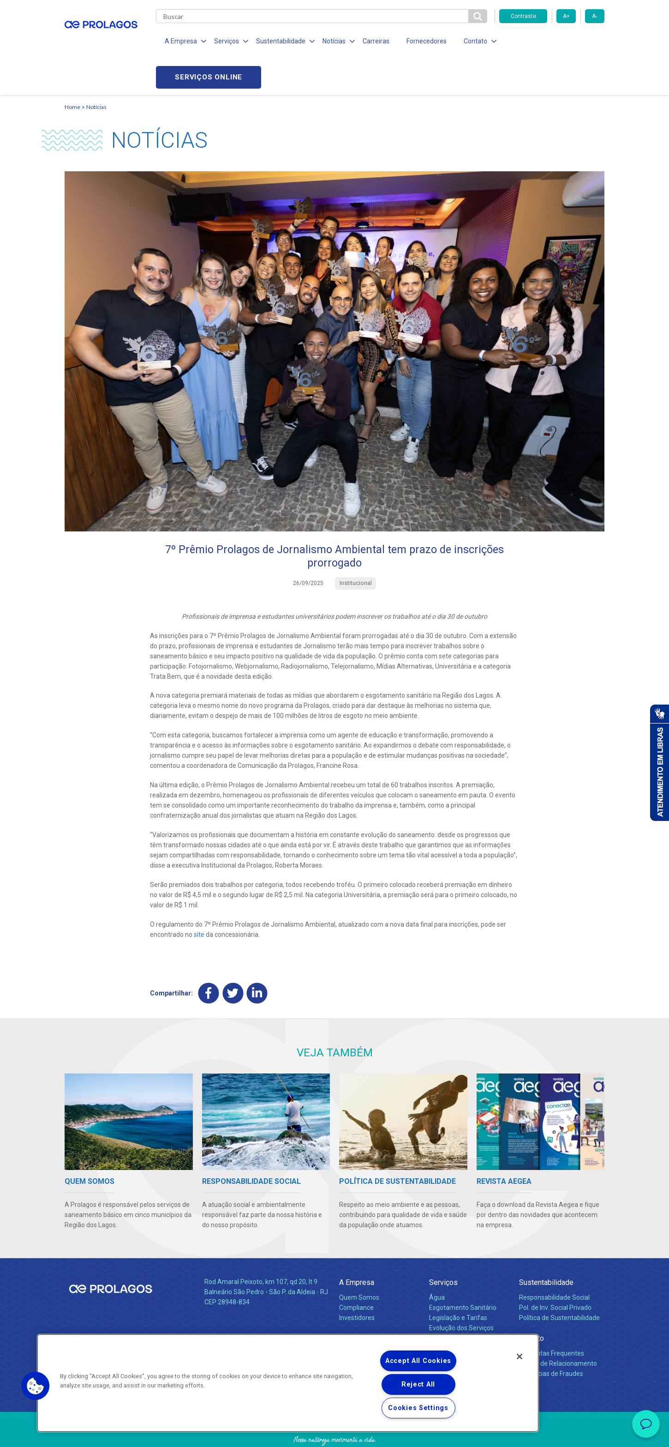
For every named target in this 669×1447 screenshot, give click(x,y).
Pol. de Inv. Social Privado (555, 1273)
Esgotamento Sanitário (462, 1273)
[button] (35, 1386)
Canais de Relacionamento (558, 1329)
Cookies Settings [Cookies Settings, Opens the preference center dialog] (418, 1408)
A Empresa (356, 1247)
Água (437, 1263)
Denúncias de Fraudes (551, 1339)
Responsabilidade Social (554, 1263)
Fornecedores (420, 41)
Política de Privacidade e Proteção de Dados (334, 1433)
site (199, 900)
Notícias (96, 71)
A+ (566, 16)
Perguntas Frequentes (551, 1319)
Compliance (356, 1273)
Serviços (443, 1247)
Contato (531, 1303)
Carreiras (371, 41)
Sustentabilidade (546, 1247)
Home (72, 71)
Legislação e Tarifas (458, 1283)
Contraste (523, 16)
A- (594, 16)
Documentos (447, 1303)
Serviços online (552, 41)
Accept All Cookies (418, 1361)
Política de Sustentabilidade (559, 1283)
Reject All (418, 1384)
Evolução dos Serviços (461, 1293)
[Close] (519, 1356)
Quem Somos (359, 1263)
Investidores (357, 1283)
